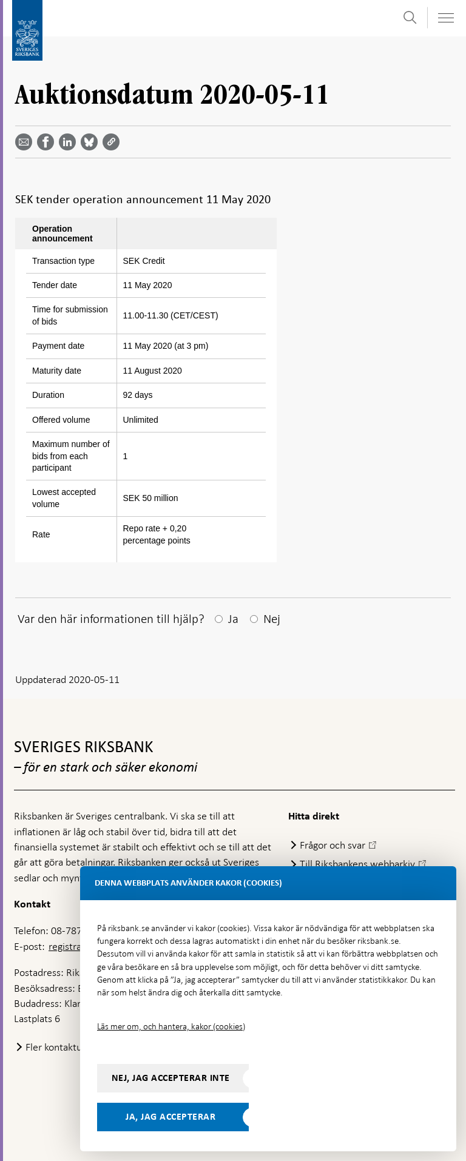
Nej (271, 619)
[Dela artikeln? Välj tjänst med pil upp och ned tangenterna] (69, 141)
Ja (233, 619)
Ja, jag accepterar (170, 1117)
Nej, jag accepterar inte (171, 1078)
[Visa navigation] (445, 18)
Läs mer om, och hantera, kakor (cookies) (171, 1026)
